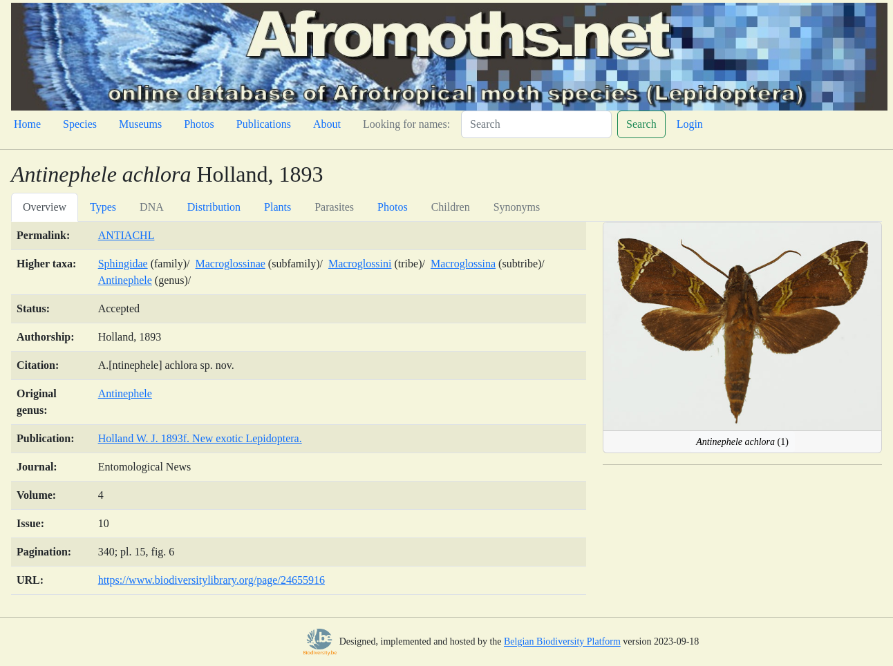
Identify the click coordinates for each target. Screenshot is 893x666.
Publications (263, 124)
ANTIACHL (126, 235)
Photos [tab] (392, 207)
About (327, 124)
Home (27, 124)
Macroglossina (463, 263)
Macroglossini (360, 263)
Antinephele (125, 280)
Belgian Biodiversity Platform (562, 642)
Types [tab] (103, 207)
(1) (742, 442)
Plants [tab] (277, 207)
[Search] (536, 124)
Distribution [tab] (214, 207)
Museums (140, 124)
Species (80, 124)
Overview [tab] (44, 207)
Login (690, 124)
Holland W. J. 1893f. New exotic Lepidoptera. (200, 438)
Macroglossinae (230, 263)
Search (641, 124)
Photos (199, 124)
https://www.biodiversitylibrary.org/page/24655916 (211, 580)
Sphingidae (123, 263)
